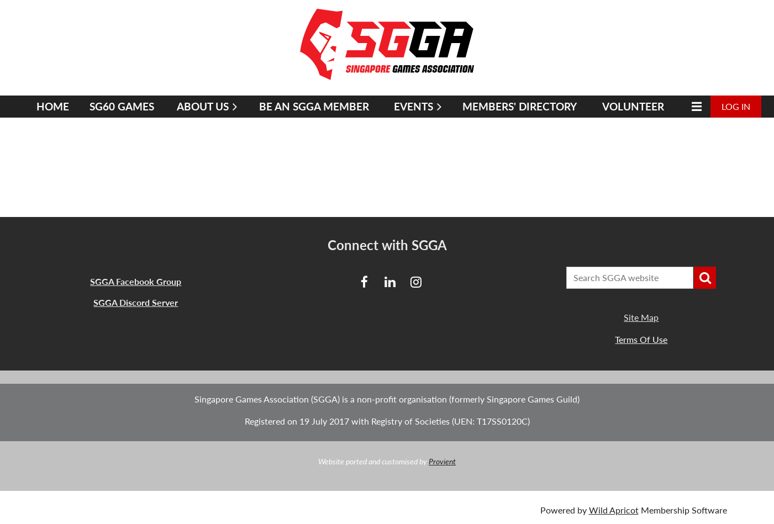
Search (705, 278)
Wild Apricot (614, 510)
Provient (442, 461)
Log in (736, 106)
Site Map (641, 317)
